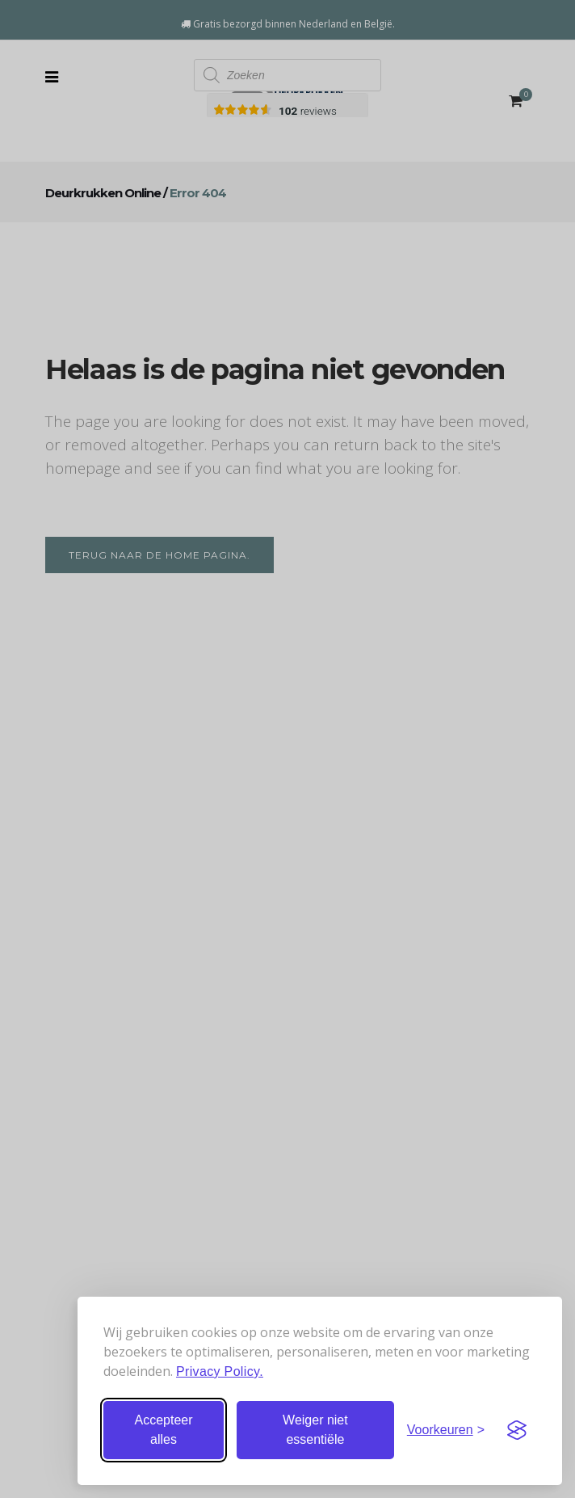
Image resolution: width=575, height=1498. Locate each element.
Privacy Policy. (219, 1371)
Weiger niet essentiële (315, 1429)
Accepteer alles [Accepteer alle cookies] (163, 1429)
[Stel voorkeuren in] (446, 1430)
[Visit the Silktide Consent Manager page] (516, 1430)
